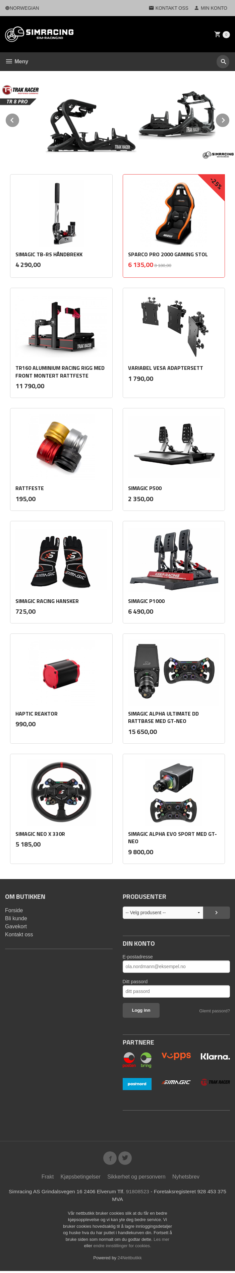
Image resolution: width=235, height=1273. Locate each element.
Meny (16, 61)
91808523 (138, 1193)
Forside (14, 910)
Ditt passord (135, 981)
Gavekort (16, 926)
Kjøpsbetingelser (81, 1178)
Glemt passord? (214, 1010)
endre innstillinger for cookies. (122, 1247)
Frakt (48, 1178)
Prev (19, 119)
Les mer (161, 1241)
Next (229, 119)
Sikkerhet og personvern (136, 1178)
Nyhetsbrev (185, 1178)
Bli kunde (16, 918)
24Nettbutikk (130, 1259)
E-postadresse (138, 956)
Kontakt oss (19, 934)
